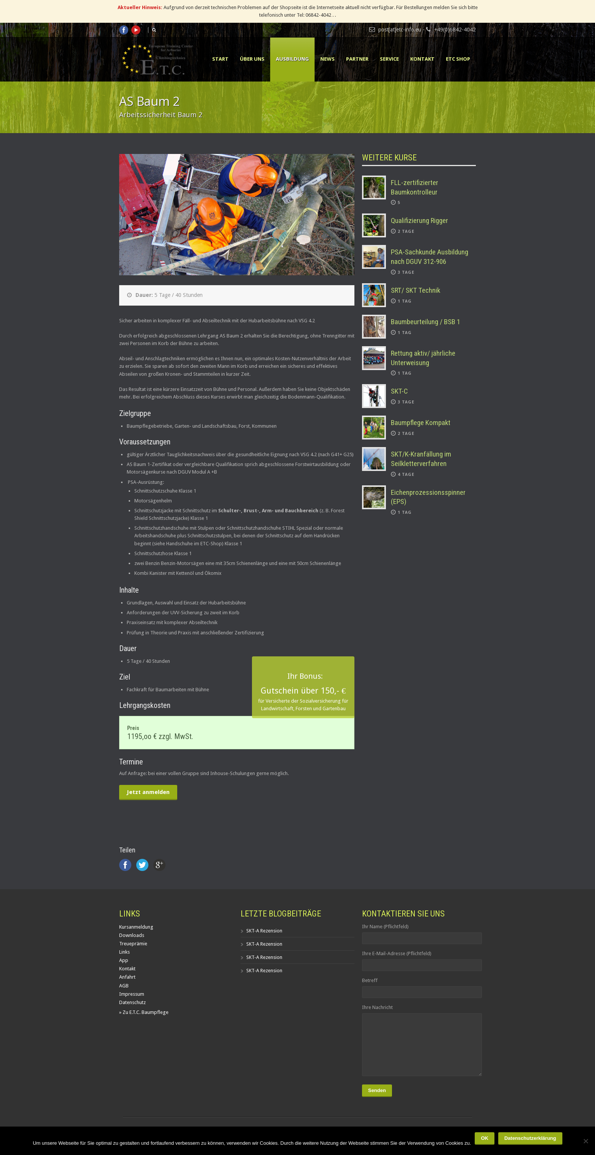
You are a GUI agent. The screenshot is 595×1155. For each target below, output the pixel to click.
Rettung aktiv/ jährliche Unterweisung (423, 358)
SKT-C (399, 391)
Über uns (252, 58)
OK (484, 1138)
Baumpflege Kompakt (420, 422)
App (123, 960)
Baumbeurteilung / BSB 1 (425, 321)
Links (124, 952)
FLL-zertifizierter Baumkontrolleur (414, 187)
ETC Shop (458, 58)
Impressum (131, 994)
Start (220, 58)
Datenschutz (132, 1002)
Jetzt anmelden (148, 792)
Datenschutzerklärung (530, 1138)
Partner (357, 58)
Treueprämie (133, 943)
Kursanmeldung (136, 927)
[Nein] (585, 1141)
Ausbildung (292, 58)
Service (389, 58)
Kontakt (422, 58)
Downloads (131, 935)
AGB (124, 986)
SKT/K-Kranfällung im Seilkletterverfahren (421, 459)
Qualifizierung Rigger (419, 220)
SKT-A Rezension (264, 931)
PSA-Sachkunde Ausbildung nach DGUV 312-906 (429, 257)
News (327, 58)
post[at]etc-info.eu (399, 30)
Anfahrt (127, 977)
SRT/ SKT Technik (415, 290)
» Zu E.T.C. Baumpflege (143, 1012)
